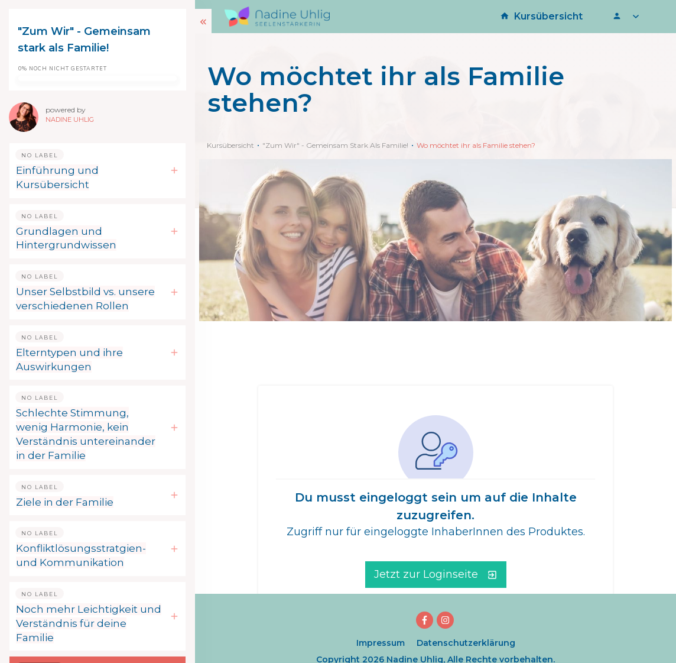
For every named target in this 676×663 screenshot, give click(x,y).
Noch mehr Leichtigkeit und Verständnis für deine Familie (88, 623)
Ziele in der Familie (64, 502)
